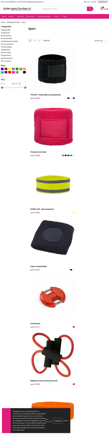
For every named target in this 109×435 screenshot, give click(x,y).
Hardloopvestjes (6, 38)
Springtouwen (5, 50)
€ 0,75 (35, 113)
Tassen (64, 16)
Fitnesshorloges (6, 47)
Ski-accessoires (6, 61)
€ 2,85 (88, 345)
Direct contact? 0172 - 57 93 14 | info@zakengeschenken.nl (22, 2)
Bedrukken (34, 391)
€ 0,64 (35, 78)
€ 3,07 (88, 304)
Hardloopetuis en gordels (9, 41)
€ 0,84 (35, 151)
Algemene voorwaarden (92, 382)
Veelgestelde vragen (38, 400)
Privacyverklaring (89, 388)
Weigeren (66, 420)
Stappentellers (6, 55)
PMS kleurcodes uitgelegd (39, 394)
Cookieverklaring (89, 385)
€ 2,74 (35, 307)
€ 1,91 (61, 229)
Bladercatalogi (36, 382)
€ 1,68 (61, 191)
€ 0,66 (88, 78)
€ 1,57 (35, 191)
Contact (93, 2)
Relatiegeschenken (44, 16)
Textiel (56, 16)
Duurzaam (20, 16)
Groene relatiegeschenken (40, 388)
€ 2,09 (35, 267)
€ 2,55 (88, 267)
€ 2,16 (61, 267)
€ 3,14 (35, 342)
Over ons (87, 2)
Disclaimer (87, 391)
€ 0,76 (88, 116)
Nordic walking (6, 36)
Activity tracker (6, 52)
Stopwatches (5, 33)
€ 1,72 (88, 188)
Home (4, 16)
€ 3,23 (61, 348)
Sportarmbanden (7, 58)
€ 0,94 (61, 154)
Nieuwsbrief (103, 2)
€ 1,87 (35, 229)
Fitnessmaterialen (7, 44)
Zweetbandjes (5, 30)
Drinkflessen (30, 16)
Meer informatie (48, 420)
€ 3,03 (61, 301)
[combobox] (64, 9)
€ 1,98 (88, 229)
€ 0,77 (61, 113)
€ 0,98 (88, 154)
